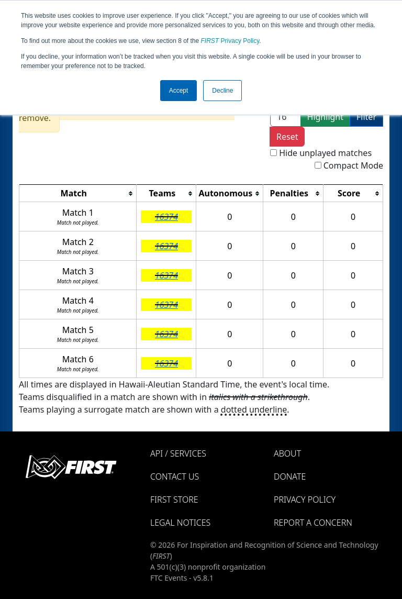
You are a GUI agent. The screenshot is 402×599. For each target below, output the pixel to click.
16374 (166, 217)
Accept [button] (178, 90)
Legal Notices (180, 522)
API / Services (178, 453)
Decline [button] (222, 90)
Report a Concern (313, 522)
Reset (287, 136)
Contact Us (174, 476)
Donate (290, 476)
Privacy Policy (230, 41)
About (287, 453)
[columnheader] (78, 193)
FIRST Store (174, 499)
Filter (366, 117)
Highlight (325, 117)
